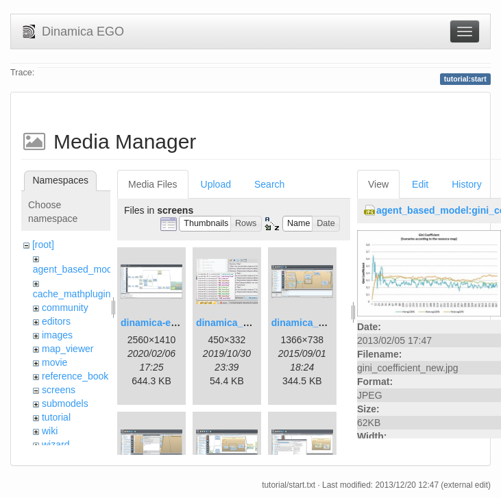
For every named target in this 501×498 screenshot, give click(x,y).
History (467, 184)
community (65, 307)
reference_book (75, 376)
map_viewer (67, 348)
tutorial (56, 417)
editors (56, 321)
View (378, 184)
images (57, 334)
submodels (65, 403)
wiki (50, 430)
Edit (420, 184)
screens (58, 389)
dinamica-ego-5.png (166, 322)
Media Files (153, 184)
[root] (43, 244)
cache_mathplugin (72, 293)
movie (54, 362)
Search (269, 184)
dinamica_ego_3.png (318, 322)
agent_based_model (76, 269)
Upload (216, 184)
